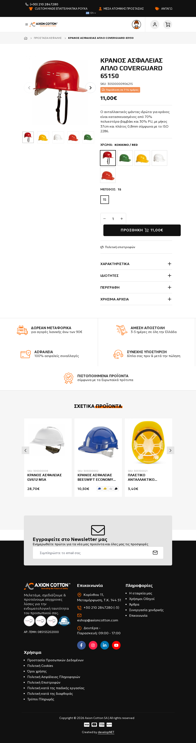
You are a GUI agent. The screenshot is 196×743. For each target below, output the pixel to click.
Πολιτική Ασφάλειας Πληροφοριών (53, 677)
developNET (106, 732)
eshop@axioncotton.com (97, 620)
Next (170, 450)
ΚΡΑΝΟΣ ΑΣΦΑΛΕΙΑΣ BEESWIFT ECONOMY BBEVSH (95, 477)
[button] (90, 87)
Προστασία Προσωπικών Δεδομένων (55, 660)
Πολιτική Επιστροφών (43, 682)
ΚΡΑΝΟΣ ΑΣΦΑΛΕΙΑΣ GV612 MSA (44, 477)
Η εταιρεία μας (140, 593)
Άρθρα (134, 604)
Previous (25, 450)
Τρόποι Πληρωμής (40, 699)
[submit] (155, 553)
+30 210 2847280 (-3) (101, 607)
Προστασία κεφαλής (48, 37)
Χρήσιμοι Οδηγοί (142, 599)
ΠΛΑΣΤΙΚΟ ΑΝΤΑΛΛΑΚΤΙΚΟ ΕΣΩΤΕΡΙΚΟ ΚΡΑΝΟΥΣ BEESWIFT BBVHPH (146, 477)
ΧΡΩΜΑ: (119, 145)
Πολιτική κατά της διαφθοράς (50, 694)
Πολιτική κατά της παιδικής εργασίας (55, 688)
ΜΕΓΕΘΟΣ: (110, 189)
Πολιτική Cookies (40, 666)
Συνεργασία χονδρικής (146, 610)
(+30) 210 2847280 (44, 4)
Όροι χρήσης (37, 671)
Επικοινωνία (138, 615)
